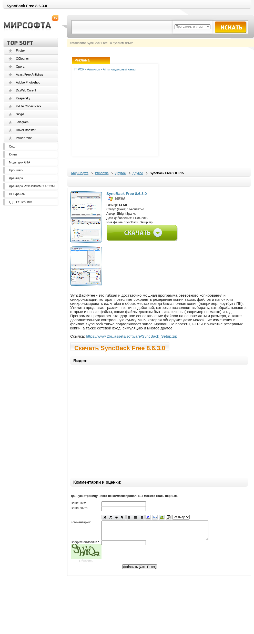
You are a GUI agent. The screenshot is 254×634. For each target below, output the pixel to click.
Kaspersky (23, 98)
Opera (20, 66)
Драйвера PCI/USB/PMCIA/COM (32, 186)
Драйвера (16, 178)
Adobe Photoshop (28, 82)
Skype (20, 114)
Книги (13, 154)
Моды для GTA (19, 162)
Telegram (22, 122)
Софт (13, 146)
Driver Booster (26, 130)
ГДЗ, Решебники (20, 202)
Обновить (86, 565)
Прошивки (16, 170)
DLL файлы (17, 194)
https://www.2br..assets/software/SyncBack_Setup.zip (131, 336)
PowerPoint (24, 138)
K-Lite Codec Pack (28, 106)
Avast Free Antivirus (29, 74)
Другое (120, 173)
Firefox (20, 51)
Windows (102, 173)
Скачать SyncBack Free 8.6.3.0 (119, 347)
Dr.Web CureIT (26, 90)
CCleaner (22, 58)
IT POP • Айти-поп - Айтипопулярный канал (105, 69)
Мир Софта (79, 173)
